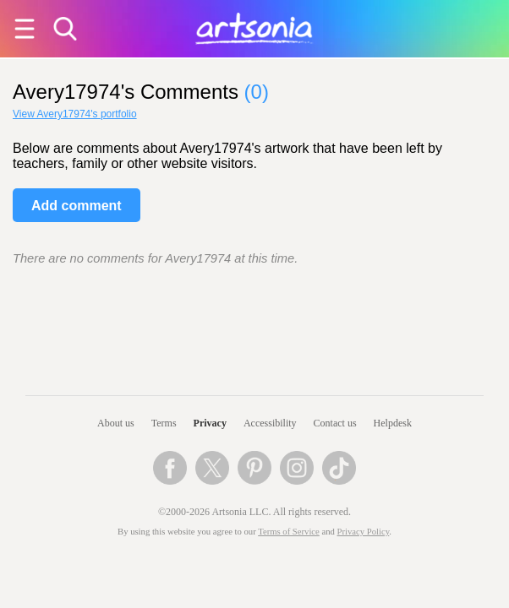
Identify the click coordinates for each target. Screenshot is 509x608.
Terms (164, 423)
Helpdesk (393, 423)
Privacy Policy (363, 531)
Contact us (335, 423)
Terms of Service (289, 531)
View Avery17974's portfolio (75, 114)
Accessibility (270, 423)
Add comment (76, 205)
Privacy (210, 423)
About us (115, 423)
